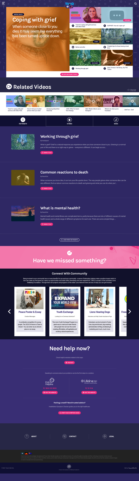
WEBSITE (51, 399)
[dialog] (135, 477)
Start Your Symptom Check (70, 420)
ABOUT (35, 443)
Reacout (70, 365)
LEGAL (112, 443)
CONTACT (74, 443)
